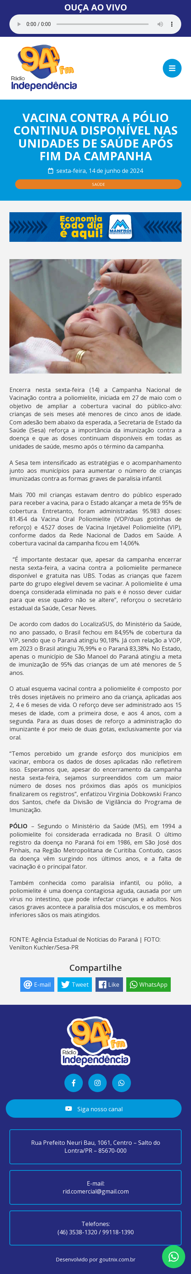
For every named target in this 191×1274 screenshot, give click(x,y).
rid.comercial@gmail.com (96, 1191)
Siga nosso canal (94, 1109)
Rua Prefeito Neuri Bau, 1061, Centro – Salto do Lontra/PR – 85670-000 (95, 1147)
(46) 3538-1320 (77, 1232)
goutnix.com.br (117, 1259)
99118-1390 (118, 1232)
